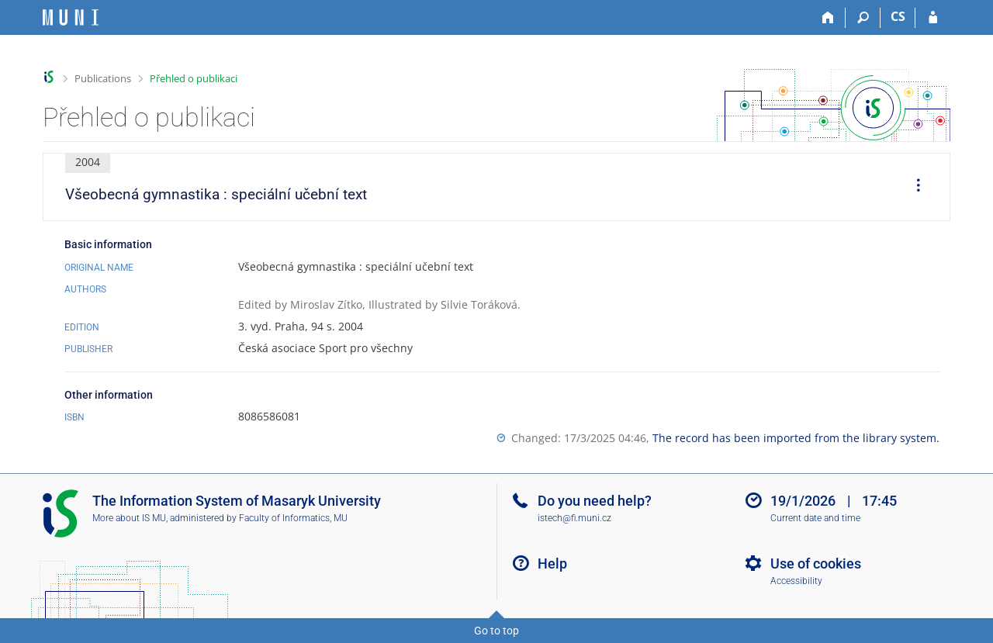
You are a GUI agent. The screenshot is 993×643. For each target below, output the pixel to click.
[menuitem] (913, 186)
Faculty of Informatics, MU (293, 518)
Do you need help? (595, 501)
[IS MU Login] (932, 18)
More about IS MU (129, 518)
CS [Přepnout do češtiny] (898, 16)
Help (552, 563)
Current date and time (815, 518)
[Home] (828, 18)
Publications (102, 78)
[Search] (863, 18)
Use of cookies (815, 563)
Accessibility (796, 581)
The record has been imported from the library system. (795, 437)
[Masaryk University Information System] (71, 17)
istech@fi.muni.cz (574, 518)
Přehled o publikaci (193, 78)
